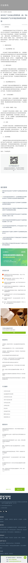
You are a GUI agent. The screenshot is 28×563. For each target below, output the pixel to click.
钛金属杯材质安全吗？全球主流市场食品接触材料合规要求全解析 (14, 295)
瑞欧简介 (2, 519)
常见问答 (11, 537)
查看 (14, 332)
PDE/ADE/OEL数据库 (4, 545)
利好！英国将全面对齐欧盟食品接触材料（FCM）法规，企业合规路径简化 (14, 302)
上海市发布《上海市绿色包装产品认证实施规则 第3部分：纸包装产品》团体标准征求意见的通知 (13, 359)
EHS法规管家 (17, 543)
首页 (1, 11)
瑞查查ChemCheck (10, 543)
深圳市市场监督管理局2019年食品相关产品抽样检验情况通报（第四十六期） (14, 215)
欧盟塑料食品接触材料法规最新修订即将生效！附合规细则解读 (13, 374)
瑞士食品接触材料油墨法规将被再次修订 (10, 355)
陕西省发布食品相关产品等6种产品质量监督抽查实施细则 (14, 191)
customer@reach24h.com (15, 561)
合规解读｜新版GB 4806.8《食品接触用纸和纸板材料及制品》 (13, 345)
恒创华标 (11, 553)
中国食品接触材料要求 (5, 24)
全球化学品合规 (7, 391)
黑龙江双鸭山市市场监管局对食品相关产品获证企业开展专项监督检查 (15, 244)
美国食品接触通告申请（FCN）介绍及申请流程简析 (12, 348)
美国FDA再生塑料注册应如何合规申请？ (10, 362)
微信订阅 (19, 489)
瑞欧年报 (15, 519)
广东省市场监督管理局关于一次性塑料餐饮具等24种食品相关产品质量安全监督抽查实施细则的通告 (14, 197)
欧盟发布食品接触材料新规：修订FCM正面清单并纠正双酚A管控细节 (14, 283)
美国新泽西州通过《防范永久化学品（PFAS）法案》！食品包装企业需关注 (14, 279)
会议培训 (15, 537)
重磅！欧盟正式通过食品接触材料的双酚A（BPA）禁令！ (13, 370)
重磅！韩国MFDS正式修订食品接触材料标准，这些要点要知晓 (13, 446)
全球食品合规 (6, 405)
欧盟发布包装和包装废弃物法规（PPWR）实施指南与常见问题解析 (13, 452)
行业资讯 (5, 11)
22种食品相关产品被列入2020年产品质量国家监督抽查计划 (14, 232)
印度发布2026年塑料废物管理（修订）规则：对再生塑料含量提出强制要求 (14, 441)
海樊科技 (2, 553)
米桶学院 (23, 537)
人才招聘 (24, 519)
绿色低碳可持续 (7, 411)
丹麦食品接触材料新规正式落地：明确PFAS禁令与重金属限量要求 (15, 291)
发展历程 (11, 519)
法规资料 (6, 537)
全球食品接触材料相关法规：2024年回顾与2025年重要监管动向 (13, 366)
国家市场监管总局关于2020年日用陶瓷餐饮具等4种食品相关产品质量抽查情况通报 (14, 209)
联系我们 (2, 521)
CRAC (19, 537)
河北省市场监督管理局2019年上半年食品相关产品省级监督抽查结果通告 (14, 226)
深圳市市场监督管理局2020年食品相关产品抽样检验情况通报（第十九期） (14, 220)
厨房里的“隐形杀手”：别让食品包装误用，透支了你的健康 (14, 299)
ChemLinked (2, 543)
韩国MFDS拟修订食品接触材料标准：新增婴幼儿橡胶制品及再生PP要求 (14, 287)
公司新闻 (20, 519)
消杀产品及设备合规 (8, 399)
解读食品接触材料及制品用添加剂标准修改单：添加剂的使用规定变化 (13, 378)
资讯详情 (10, 11)
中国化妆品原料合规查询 (14, 545)
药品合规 (5, 408)
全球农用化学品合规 (8, 396)
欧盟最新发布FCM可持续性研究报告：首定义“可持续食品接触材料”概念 (14, 275)
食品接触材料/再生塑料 (8, 393)
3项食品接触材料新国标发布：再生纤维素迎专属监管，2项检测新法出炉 (13, 429)
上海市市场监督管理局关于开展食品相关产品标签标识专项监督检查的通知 (15, 238)
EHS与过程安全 (7, 414)
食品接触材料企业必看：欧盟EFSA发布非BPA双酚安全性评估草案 (14, 435)
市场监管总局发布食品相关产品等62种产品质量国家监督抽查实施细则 (14, 203)
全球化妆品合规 (7, 402)
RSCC (1, 547)
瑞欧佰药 (6, 553)
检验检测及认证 (7, 417)
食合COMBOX (23, 545)
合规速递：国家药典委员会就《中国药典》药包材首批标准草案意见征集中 (13, 352)
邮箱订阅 (8, 489)
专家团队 (6, 519)
